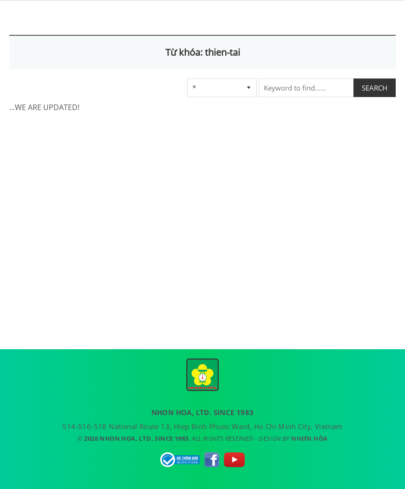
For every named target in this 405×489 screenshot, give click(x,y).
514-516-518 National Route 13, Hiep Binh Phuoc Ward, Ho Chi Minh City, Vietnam (202, 426)
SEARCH (374, 87)
